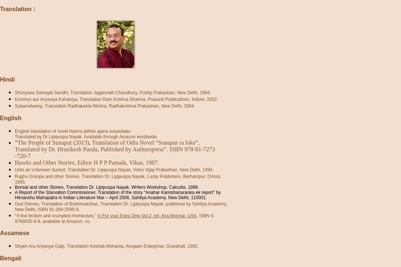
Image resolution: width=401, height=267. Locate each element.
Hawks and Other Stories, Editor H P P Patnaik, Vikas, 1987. (87, 162)
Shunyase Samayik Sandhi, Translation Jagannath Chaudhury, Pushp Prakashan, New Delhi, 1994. (113, 92)
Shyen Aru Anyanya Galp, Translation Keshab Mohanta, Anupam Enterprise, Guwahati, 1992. (107, 246)
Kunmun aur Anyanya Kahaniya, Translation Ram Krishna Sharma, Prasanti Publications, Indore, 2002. (116, 99)
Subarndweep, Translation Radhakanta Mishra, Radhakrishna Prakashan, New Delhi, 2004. (105, 106)
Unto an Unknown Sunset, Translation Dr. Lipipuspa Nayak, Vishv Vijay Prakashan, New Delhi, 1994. (114, 169)
